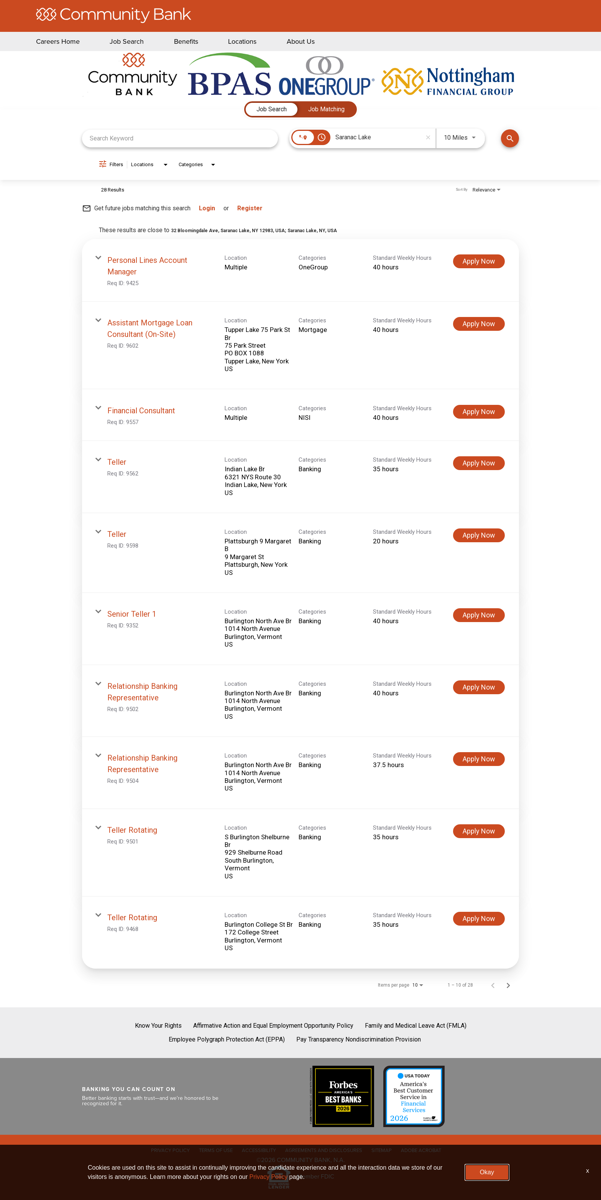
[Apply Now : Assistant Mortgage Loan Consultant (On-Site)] (479, 324)
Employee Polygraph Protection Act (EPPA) (227, 1039)
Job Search (127, 41)
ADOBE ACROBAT (421, 1150)
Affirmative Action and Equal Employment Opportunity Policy (273, 1025)
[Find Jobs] (510, 138)
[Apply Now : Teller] (479, 463)
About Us (301, 41)
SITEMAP (381, 1150)
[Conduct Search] (510, 138)
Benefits (186, 41)
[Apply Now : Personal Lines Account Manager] (479, 261)
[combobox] (180, 138)
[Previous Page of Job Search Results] (493, 985)
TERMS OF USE (216, 1150)
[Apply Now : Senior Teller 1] (479, 615)
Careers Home (58, 41)
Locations (242, 41)
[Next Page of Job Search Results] (508, 985)
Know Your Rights (158, 1025)
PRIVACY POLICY (170, 1150)
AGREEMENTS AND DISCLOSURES (323, 1150)
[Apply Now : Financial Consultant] (479, 412)
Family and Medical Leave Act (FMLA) (415, 1025)
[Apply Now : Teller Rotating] (479, 831)
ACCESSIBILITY (259, 1150)
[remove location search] (428, 137)
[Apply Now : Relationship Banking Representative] (479, 687)
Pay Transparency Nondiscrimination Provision (358, 1039)
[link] (300, 270)
